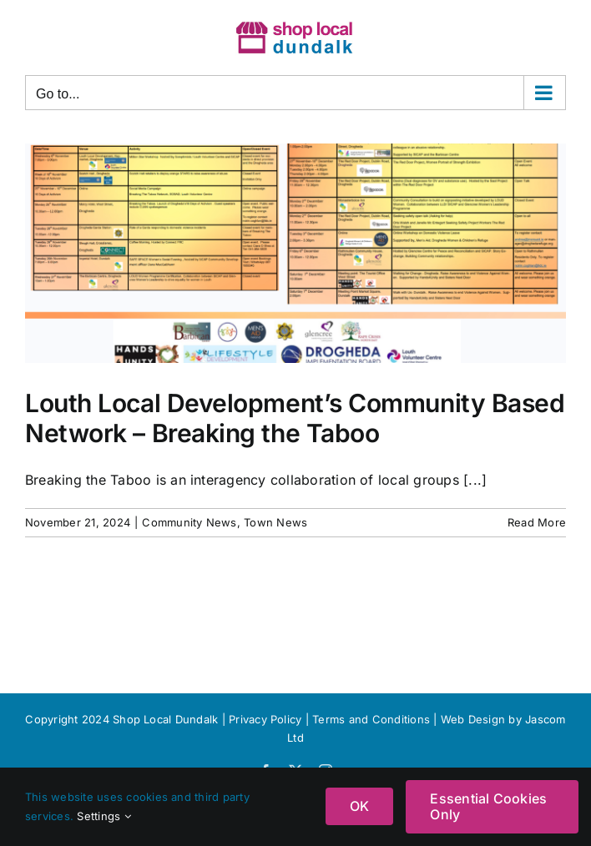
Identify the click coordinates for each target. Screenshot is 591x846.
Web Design (473, 719)
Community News (189, 522)
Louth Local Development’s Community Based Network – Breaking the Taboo (295, 418)
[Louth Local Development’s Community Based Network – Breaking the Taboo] (295, 253)
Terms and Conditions (372, 719)
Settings (103, 816)
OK (359, 806)
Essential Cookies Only (488, 806)
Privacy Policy (265, 719)
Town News (275, 522)
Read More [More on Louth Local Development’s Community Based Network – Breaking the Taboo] (537, 522)
